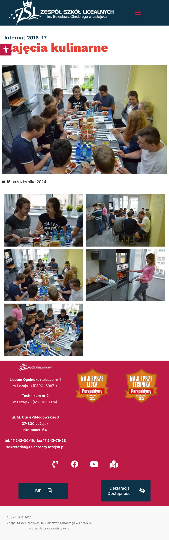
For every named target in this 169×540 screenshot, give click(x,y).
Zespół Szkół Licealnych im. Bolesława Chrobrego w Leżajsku (49, 523)
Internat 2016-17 (25, 38)
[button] (5, 49)
